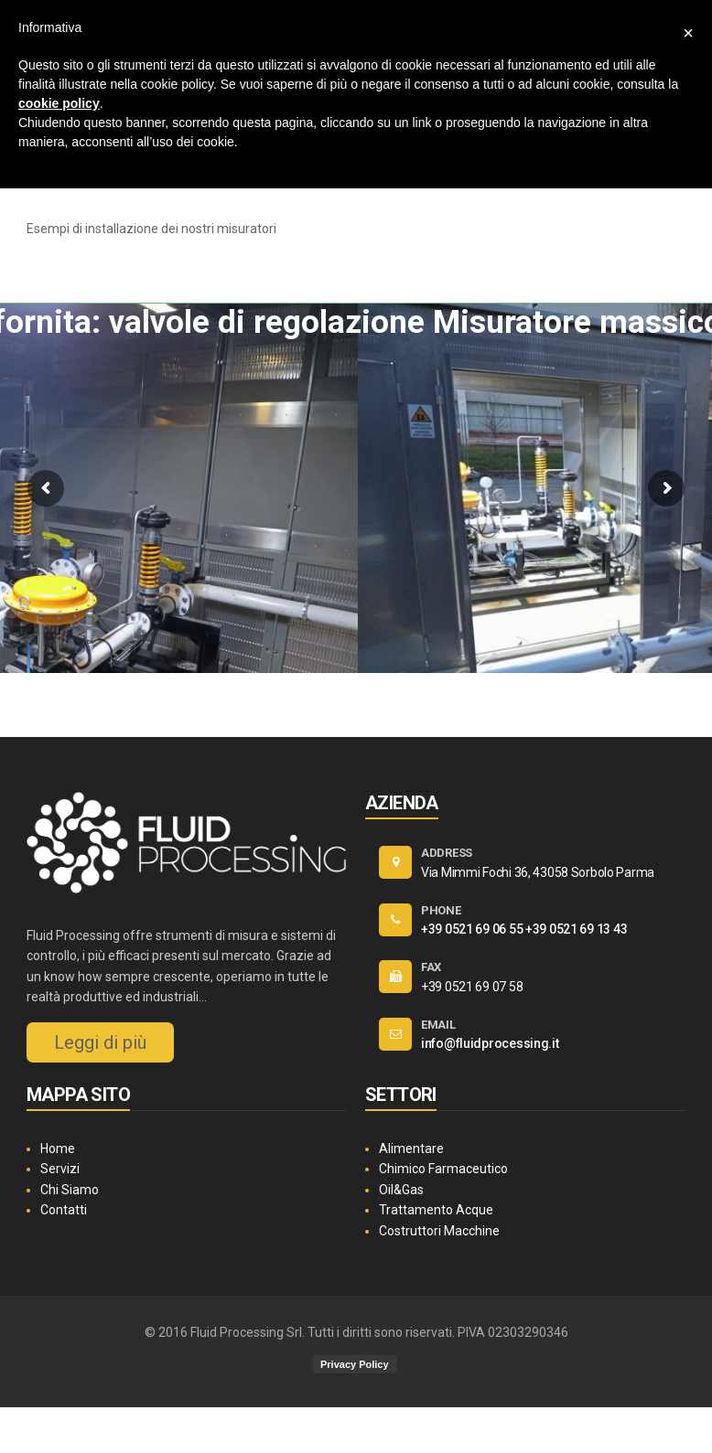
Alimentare (411, 1148)
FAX (431, 967)
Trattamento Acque (436, 1209)
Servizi (60, 1168)
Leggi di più (100, 1042)
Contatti (63, 1209)
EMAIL (438, 1024)
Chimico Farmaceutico (443, 1168)
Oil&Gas (401, 1189)
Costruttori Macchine (439, 1230)
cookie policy (59, 103)
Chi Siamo (69, 1189)
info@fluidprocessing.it (490, 1043)
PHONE (441, 910)
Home (57, 1148)
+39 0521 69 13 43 (576, 929)
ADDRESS (446, 853)
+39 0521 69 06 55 (472, 929)
